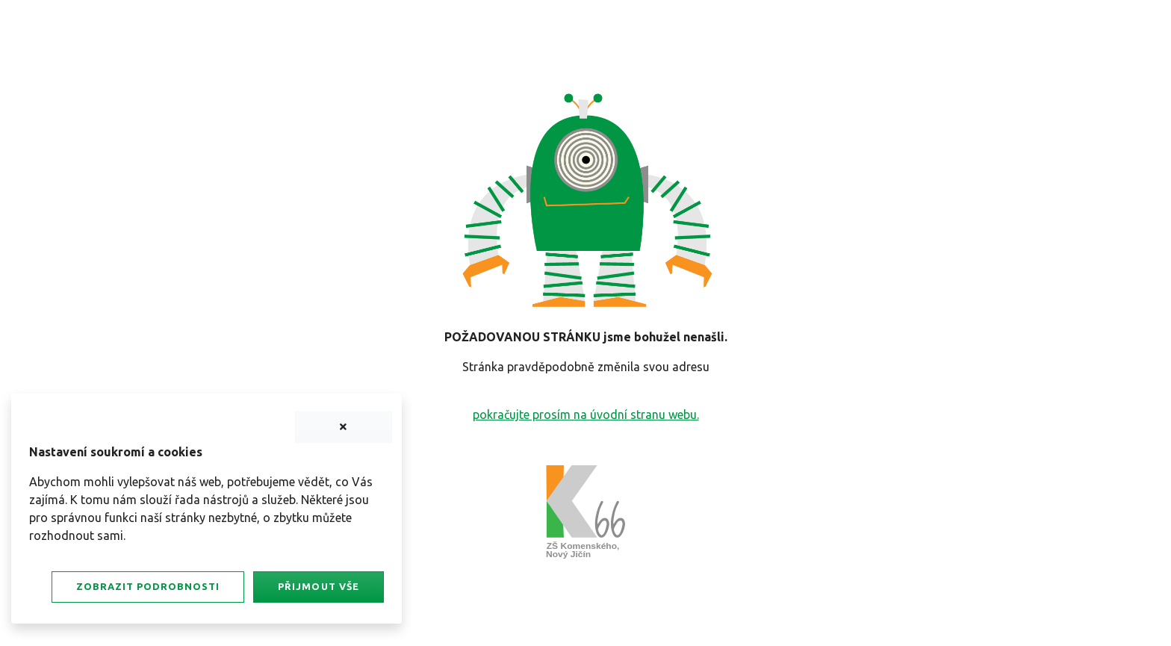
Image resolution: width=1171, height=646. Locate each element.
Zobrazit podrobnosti (148, 586)
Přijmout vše (318, 586)
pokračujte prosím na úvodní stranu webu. (586, 414)
